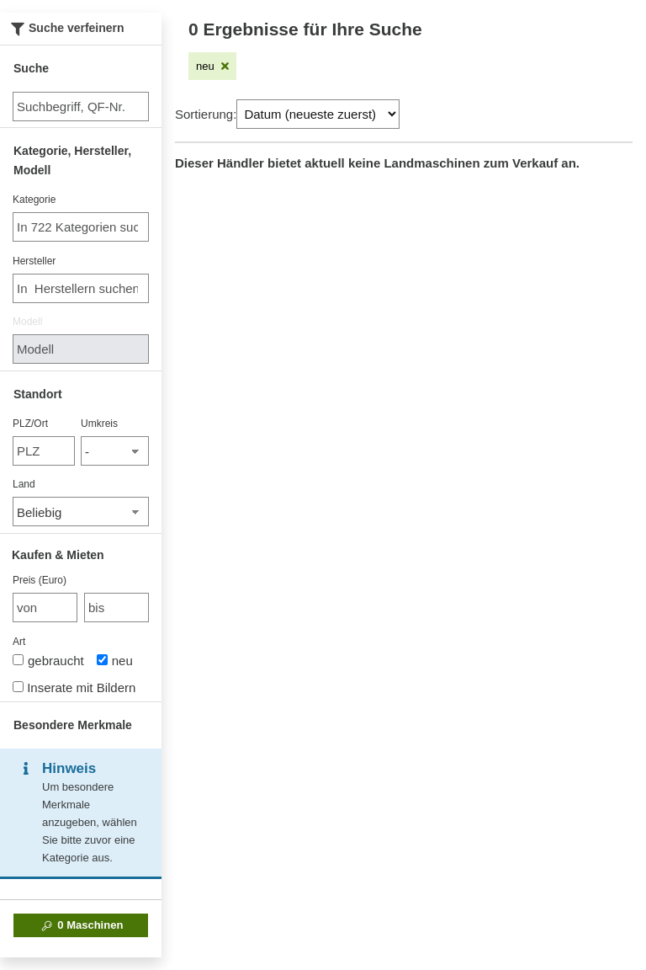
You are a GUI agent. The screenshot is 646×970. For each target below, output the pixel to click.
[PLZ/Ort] (44, 451)
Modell (27, 322)
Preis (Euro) (39, 580)
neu (115, 660)
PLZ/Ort (30, 423)
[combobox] (81, 227)
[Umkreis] (115, 451)
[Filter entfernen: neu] (212, 66)
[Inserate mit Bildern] (18, 686)
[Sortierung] (318, 114)
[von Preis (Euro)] (45, 607)
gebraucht (48, 660)
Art (19, 642)
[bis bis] (116, 607)
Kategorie (34, 199)
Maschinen (81, 925)
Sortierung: (205, 114)
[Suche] (81, 106)
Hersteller (34, 261)
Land (24, 484)
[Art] (18, 659)
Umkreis (99, 423)
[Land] (81, 511)
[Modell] (81, 349)
